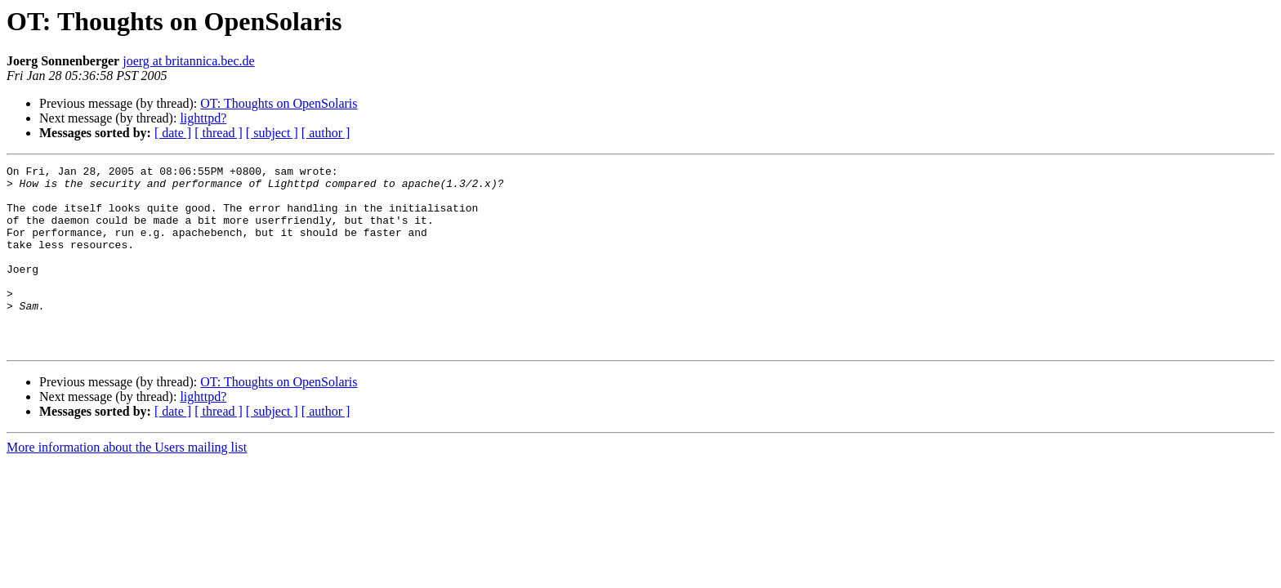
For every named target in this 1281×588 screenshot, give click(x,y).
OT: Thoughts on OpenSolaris (278, 103)
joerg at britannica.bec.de (188, 61)
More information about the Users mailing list (127, 484)
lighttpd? (203, 118)
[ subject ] (272, 133)
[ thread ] (218, 133)
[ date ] (172, 133)
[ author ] (325, 133)
